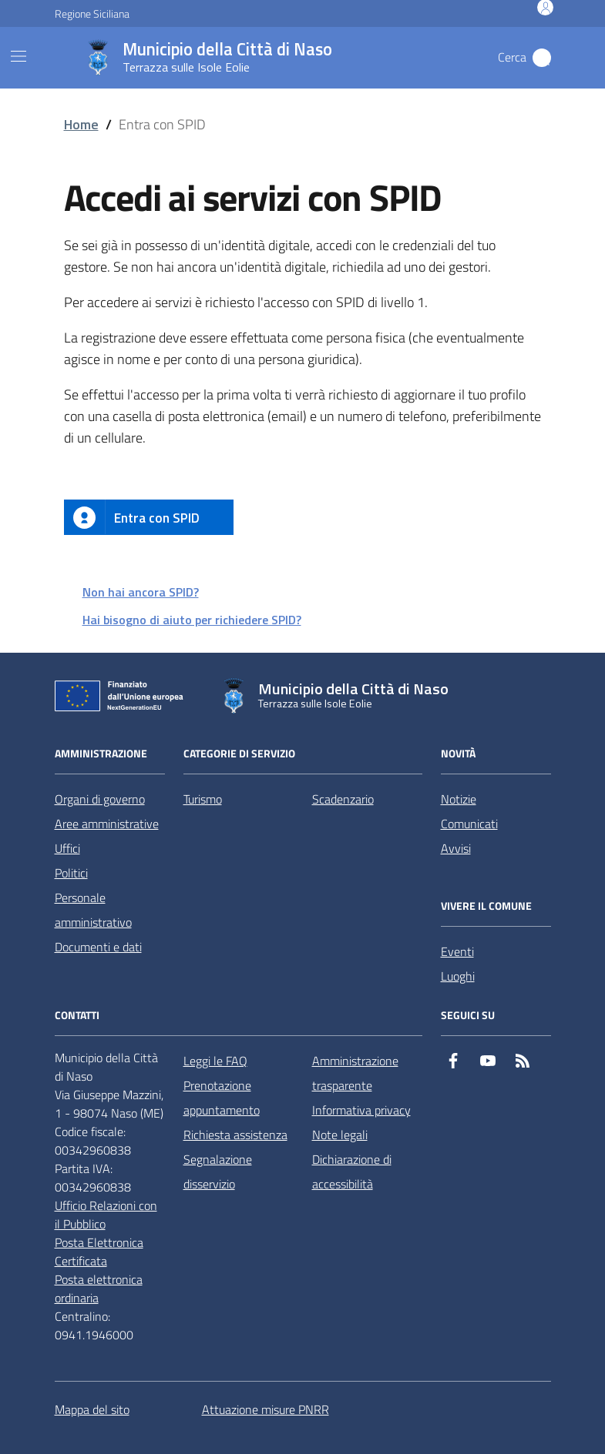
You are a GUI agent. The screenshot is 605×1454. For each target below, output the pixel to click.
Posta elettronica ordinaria (99, 1288)
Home (81, 124)
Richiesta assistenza (235, 1134)
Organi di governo (100, 799)
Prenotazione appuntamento (221, 1097)
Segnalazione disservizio (217, 1171)
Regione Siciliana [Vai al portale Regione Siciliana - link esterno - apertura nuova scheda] (92, 13)
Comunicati (469, 823)
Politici (71, 873)
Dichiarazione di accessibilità (352, 1171)
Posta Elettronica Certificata (99, 1251)
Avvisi (456, 848)
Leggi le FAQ (215, 1060)
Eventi (457, 951)
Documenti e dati (98, 947)
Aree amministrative (107, 823)
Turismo (202, 799)
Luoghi (458, 976)
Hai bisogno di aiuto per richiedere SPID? (191, 619)
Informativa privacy (361, 1110)
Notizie (458, 799)
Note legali (340, 1134)
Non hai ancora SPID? (140, 592)
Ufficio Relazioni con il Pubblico (106, 1214)
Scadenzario (343, 799)
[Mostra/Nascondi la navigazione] (18, 56)
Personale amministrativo (93, 909)
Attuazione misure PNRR (265, 1409)
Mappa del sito (92, 1409)
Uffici (67, 848)
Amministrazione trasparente (355, 1073)
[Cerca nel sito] (542, 57)
